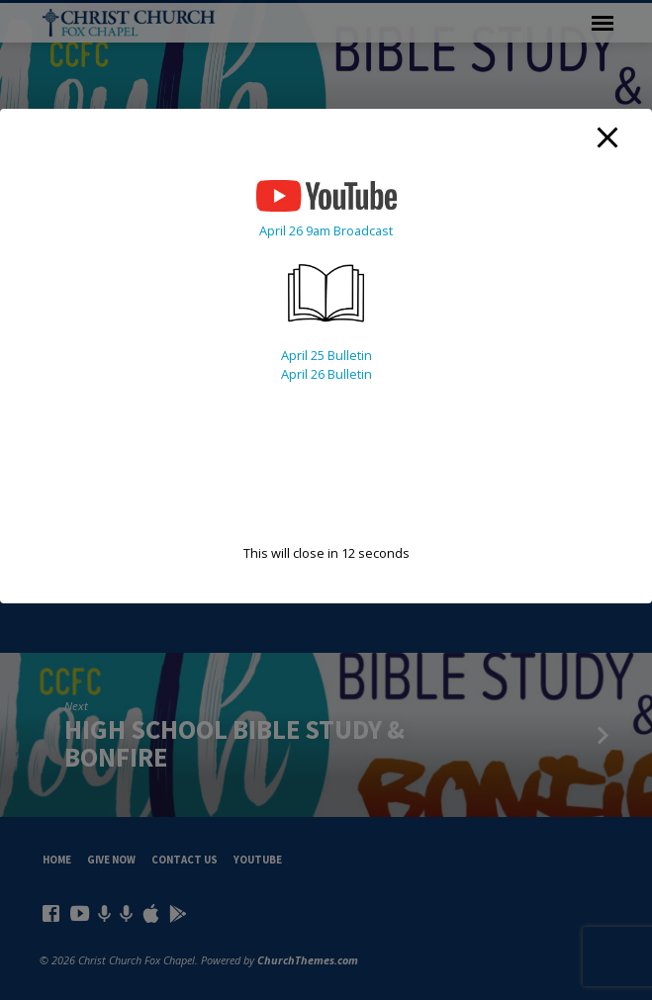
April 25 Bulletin (326, 355)
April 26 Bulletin (326, 374)
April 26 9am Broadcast (326, 230)
